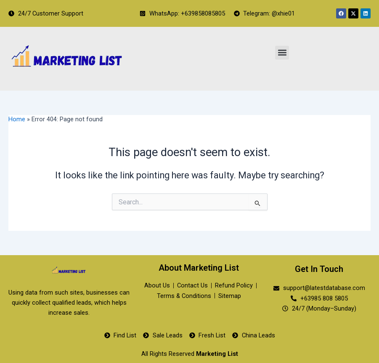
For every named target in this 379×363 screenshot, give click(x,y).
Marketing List (217, 354)
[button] (282, 53)
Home (16, 119)
